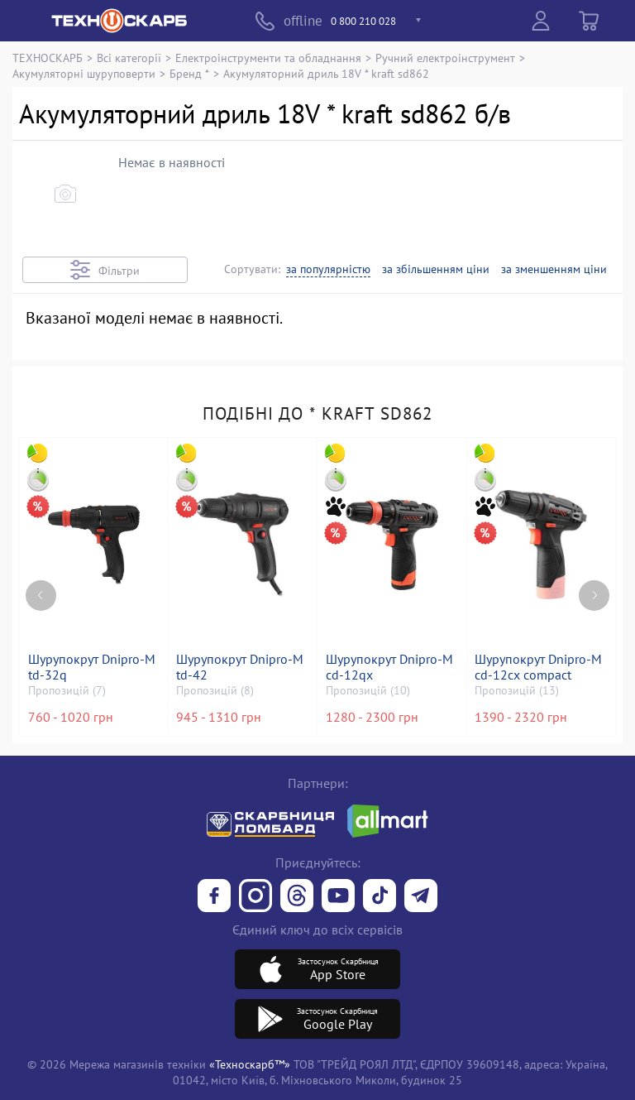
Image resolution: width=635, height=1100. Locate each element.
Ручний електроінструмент (445, 57)
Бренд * (189, 73)
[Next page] (594, 586)
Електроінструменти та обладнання (268, 57)
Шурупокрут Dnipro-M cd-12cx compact (540, 667)
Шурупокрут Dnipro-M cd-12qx (390, 667)
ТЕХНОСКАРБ (47, 57)
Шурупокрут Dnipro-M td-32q (92, 667)
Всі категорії (129, 57)
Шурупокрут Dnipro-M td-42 (241, 667)
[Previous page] (41, 586)
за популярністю (328, 269)
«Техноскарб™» (249, 1064)
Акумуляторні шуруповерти (83, 73)
